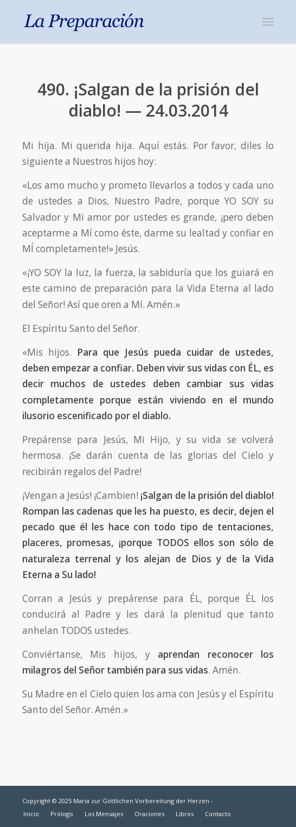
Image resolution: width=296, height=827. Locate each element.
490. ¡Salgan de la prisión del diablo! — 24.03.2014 (148, 99)
